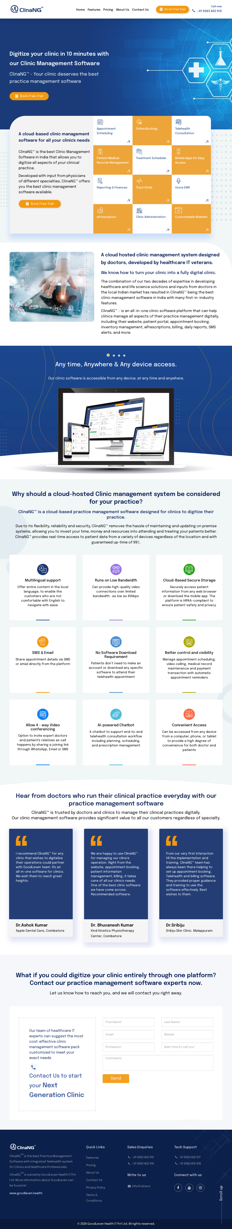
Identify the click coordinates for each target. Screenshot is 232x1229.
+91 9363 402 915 (209, 11)
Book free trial (172, 9)
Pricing (108, 9)
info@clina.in (141, 1186)
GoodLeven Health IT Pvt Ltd (107, 1223)
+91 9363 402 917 (190, 1157)
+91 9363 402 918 (190, 1163)
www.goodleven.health (26, 1193)
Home (80, 9)
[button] (108, 355)
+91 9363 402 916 (143, 1163)
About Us (122, 9)
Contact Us (140, 9)
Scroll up (221, 1193)
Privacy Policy (95, 1187)
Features (94, 9)
